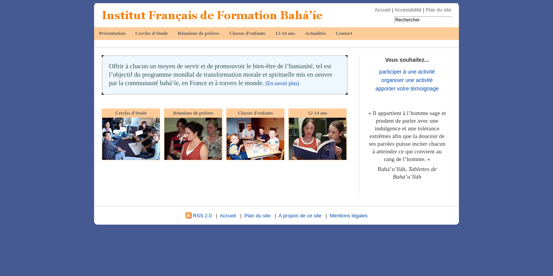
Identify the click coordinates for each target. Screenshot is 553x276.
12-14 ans (285, 33)
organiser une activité (407, 80)
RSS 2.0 (198, 216)
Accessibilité (407, 10)
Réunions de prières (199, 33)
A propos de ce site (300, 216)
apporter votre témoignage (407, 88)
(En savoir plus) (282, 83)
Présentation (112, 33)
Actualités (315, 33)
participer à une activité (407, 72)
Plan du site (438, 10)
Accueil (383, 10)
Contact (344, 33)
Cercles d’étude (151, 33)
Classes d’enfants (247, 33)
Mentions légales (349, 216)
